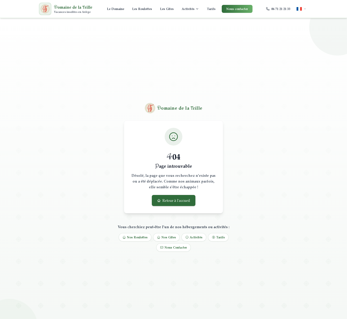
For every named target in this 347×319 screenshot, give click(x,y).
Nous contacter (237, 9)
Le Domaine (115, 9)
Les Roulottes (142, 9)
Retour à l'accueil (173, 200)
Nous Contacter (173, 247)
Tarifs (211, 9)
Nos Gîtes (166, 237)
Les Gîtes (167, 9)
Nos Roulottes (135, 237)
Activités (190, 9)
